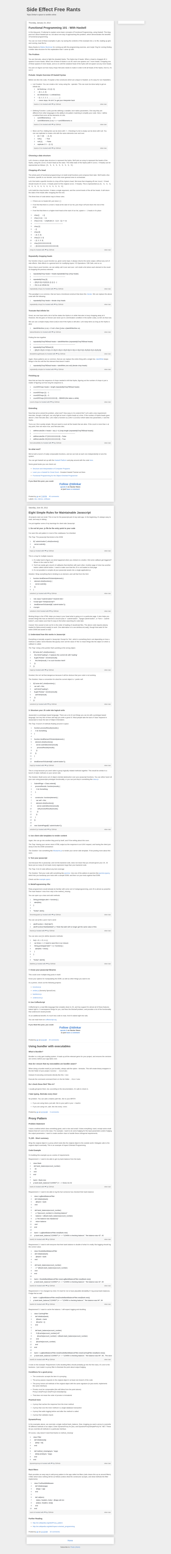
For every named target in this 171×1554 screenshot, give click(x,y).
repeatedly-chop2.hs (37, 304)
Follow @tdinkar (70, 484)
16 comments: (55, 1532)
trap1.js (33, 551)
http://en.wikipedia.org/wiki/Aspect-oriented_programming (54, 1526)
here (91, 460)
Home (70, 1540)
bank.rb (33, 1187)
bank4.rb (33, 1304)
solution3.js (34, 829)
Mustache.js (57, 851)
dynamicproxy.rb (36, 1463)
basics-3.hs (38, 148)
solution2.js (34, 704)
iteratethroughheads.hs (38, 354)
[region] (70, 95)
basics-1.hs (38, 104)
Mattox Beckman (46, 47)
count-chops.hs (36, 402)
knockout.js (37, 987)
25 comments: (54, 1040)
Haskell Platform (61, 460)
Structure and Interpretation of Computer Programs (51, 469)
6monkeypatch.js (36, 915)
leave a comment (73, 489)
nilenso (40, 499)
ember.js (36, 991)
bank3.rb (33, 1286)
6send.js (33, 931)
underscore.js (38, 998)
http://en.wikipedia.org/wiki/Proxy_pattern (48, 1523)
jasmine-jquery (104, 873)
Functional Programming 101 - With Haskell (57, 27)
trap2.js (33, 670)
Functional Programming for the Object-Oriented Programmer (55, 476)
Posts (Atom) (75, 1547)
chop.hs (33, 250)
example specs (44, 879)
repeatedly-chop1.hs (37, 289)
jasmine (67, 873)
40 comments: (54, 496)
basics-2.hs (38, 124)
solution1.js (34, 593)
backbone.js (37, 994)
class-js (95, 779)
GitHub (58, 104)
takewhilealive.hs (36, 332)
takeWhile (99, 359)
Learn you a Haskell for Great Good (46, 472)
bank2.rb (33, 1239)
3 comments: (55, 1112)
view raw (103, 104)
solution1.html (35, 611)
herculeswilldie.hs (36, 443)
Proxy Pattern (38, 1118)
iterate (89, 294)
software (47, 499)
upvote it (63, 487)
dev (35, 499)
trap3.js (33, 765)
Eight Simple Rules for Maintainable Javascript (60, 512)
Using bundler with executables (50, 1046)
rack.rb (32, 1512)
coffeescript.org (51, 1020)
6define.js (33, 964)
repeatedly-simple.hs (38, 369)
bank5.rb (33, 1359)
